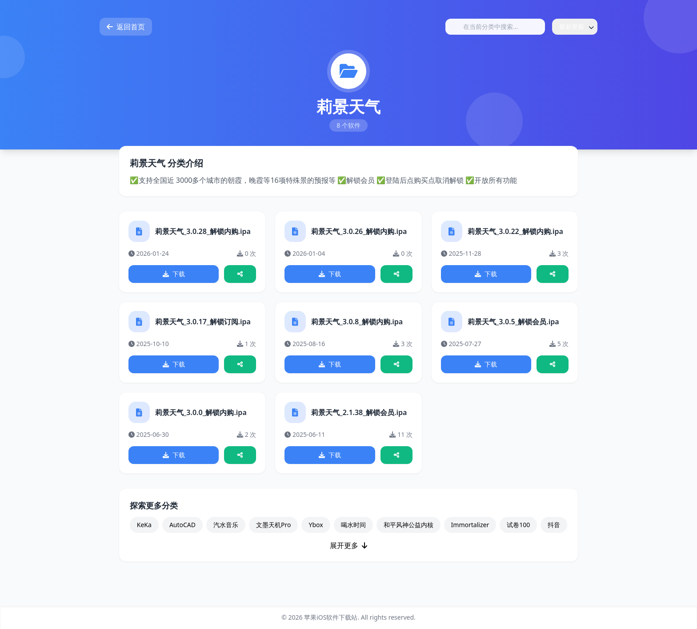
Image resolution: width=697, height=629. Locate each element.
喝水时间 (353, 533)
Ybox (315, 533)
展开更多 (348, 554)
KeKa (144, 533)
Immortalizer (470, 533)
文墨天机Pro (273, 533)
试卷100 (518, 533)
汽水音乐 (225, 533)
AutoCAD (182, 533)
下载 (174, 275)
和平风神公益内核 (408, 533)
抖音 (554, 533)
